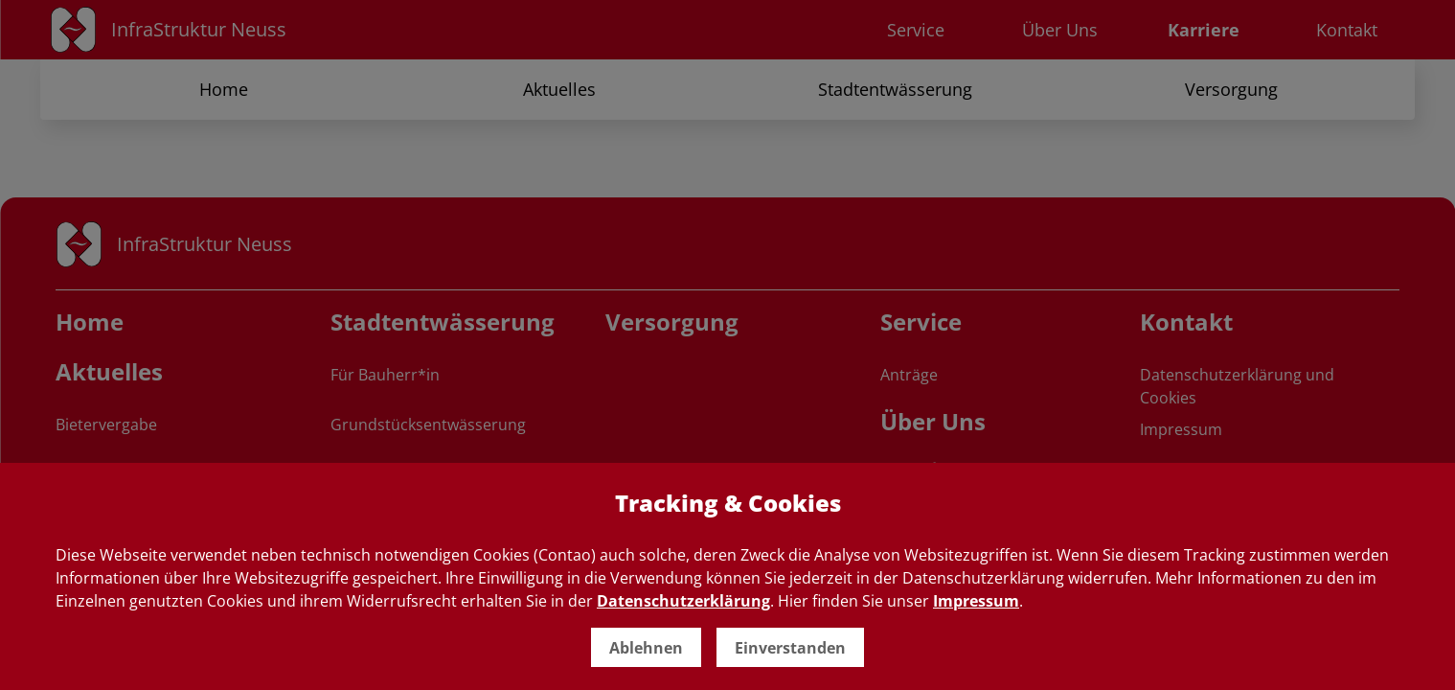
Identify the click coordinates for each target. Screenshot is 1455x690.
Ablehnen (646, 647)
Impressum (976, 600)
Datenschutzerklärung (683, 600)
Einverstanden (790, 647)
